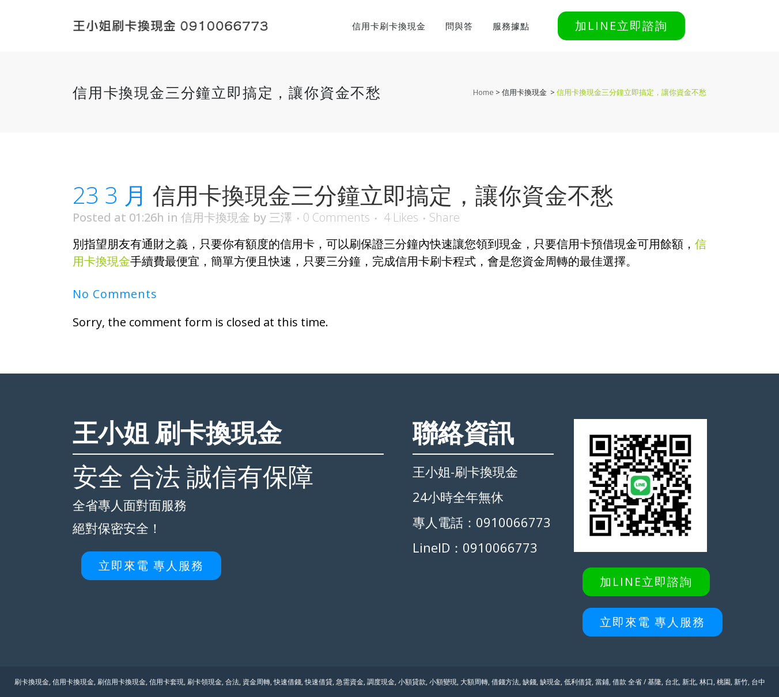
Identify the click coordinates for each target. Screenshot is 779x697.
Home (483, 92)
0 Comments (336, 217)
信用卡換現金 (524, 92)
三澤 (280, 217)
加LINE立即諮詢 (621, 25)
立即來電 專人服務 (151, 565)
